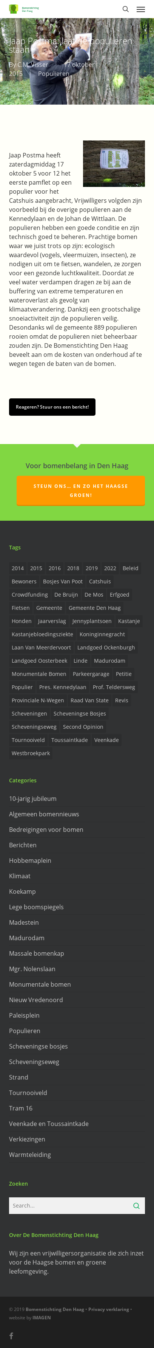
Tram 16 (20, 1108)
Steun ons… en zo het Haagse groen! (81, 490)
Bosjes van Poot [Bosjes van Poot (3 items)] (63, 581)
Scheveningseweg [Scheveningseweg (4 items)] (34, 726)
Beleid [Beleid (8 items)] (131, 568)
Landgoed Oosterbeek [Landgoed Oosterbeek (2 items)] (39, 660)
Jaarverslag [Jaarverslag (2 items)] (52, 621)
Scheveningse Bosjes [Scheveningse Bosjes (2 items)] (80, 713)
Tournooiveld (28, 1093)
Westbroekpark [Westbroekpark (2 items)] (31, 753)
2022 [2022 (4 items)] (110, 568)
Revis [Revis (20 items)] (121, 700)
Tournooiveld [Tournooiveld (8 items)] (28, 739)
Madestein (24, 922)
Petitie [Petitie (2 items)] (124, 673)
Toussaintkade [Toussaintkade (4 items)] (69, 739)
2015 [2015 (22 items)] (36, 568)
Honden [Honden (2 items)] (22, 621)
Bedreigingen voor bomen (46, 829)
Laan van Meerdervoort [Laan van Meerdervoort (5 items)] (41, 647)
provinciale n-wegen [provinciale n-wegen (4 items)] (38, 700)
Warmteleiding (30, 1155)
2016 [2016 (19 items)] (55, 568)
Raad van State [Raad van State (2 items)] (90, 700)
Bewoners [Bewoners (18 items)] (24, 581)
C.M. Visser (32, 64)
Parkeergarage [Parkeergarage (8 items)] (91, 673)
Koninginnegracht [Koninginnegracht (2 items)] (102, 634)
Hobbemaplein (30, 860)
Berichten (23, 845)
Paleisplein (24, 1015)
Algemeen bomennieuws (44, 814)
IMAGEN (41, 1317)
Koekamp (22, 891)
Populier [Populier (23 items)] (22, 687)
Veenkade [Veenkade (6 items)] (106, 739)
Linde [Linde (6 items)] (81, 660)
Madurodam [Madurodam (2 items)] (109, 660)
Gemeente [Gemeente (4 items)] (49, 607)
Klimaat (20, 876)
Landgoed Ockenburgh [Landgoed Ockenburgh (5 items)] (106, 647)
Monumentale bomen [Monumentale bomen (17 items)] (39, 673)
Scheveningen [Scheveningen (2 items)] (29, 713)
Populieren (53, 73)
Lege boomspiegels (36, 907)
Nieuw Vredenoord (36, 1000)
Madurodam (27, 938)
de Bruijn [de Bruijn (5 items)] (66, 594)
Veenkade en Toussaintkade (49, 1124)
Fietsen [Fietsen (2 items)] (21, 607)
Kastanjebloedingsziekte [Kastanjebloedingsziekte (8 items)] (42, 634)
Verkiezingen (27, 1139)
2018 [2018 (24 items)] (73, 568)
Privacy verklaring (108, 1309)
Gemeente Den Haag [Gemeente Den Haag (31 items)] (95, 607)
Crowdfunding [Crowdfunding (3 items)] (30, 594)
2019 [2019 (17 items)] (92, 568)
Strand (18, 1077)
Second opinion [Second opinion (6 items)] (83, 726)
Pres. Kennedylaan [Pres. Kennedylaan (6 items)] (62, 687)
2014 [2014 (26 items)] (18, 568)
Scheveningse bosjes (38, 1046)
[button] (141, 9)
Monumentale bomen (40, 984)
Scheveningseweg (34, 1062)
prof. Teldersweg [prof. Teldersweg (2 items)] (114, 687)
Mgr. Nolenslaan (32, 969)
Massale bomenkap (36, 953)
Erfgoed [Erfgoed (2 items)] (119, 594)
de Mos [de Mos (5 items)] (94, 594)
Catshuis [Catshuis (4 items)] (100, 581)
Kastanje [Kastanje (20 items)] (129, 621)
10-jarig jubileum (33, 798)
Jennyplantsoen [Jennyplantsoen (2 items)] (92, 621)
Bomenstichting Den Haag (55, 1309)
